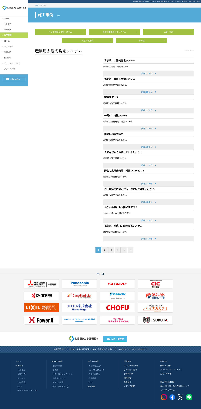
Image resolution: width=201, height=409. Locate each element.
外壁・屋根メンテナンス (63, 374)
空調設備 (92, 378)
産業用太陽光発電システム (114, 32)
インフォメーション (12, 63)
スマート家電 (58, 382)
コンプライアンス (167, 390)
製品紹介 (127, 361)
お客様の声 (8, 47)
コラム (7, 41)
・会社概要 (20, 370)
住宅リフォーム (59, 378)
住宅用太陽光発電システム (60, 32)
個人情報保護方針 (167, 382)
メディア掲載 (9, 69)
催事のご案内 (165, 366)
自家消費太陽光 (95, 366)
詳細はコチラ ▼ (148, 73)
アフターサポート (131, 366)
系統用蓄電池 (94, 374)
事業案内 (7, 30)
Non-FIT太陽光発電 (96, 370)
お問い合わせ (165, 374)
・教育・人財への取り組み (27, 391)
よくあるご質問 (130, 370)
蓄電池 (55, 370)
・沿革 (19, 387)
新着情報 (164, 361)
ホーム (7, 19)
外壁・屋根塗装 (59, 387)
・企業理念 (20, 382)
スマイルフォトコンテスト (171, 370)
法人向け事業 (93, 361)
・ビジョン (20, 378)
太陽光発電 (57, 366)
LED (90, 382)
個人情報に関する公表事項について (174, 386)
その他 (141, 40)
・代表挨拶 (20, 374)
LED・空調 (168, 32)
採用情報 (7, 58)
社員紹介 (7, 52)
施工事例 (7, 35)
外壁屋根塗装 (87, 40)
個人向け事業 (57, 361)
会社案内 (7, 24)
